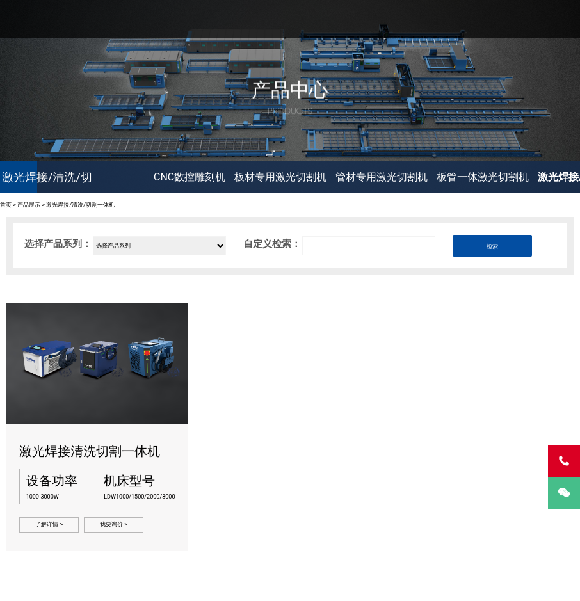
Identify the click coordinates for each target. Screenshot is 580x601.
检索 (492, 246)
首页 (6, 205)
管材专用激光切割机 (381, 177)
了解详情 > (49, 524)
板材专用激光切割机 (280, 177)
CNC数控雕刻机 (189, 177)
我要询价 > (113, 524)
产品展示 (28, 205)
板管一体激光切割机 (483, 177)
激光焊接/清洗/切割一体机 (80, 205)
